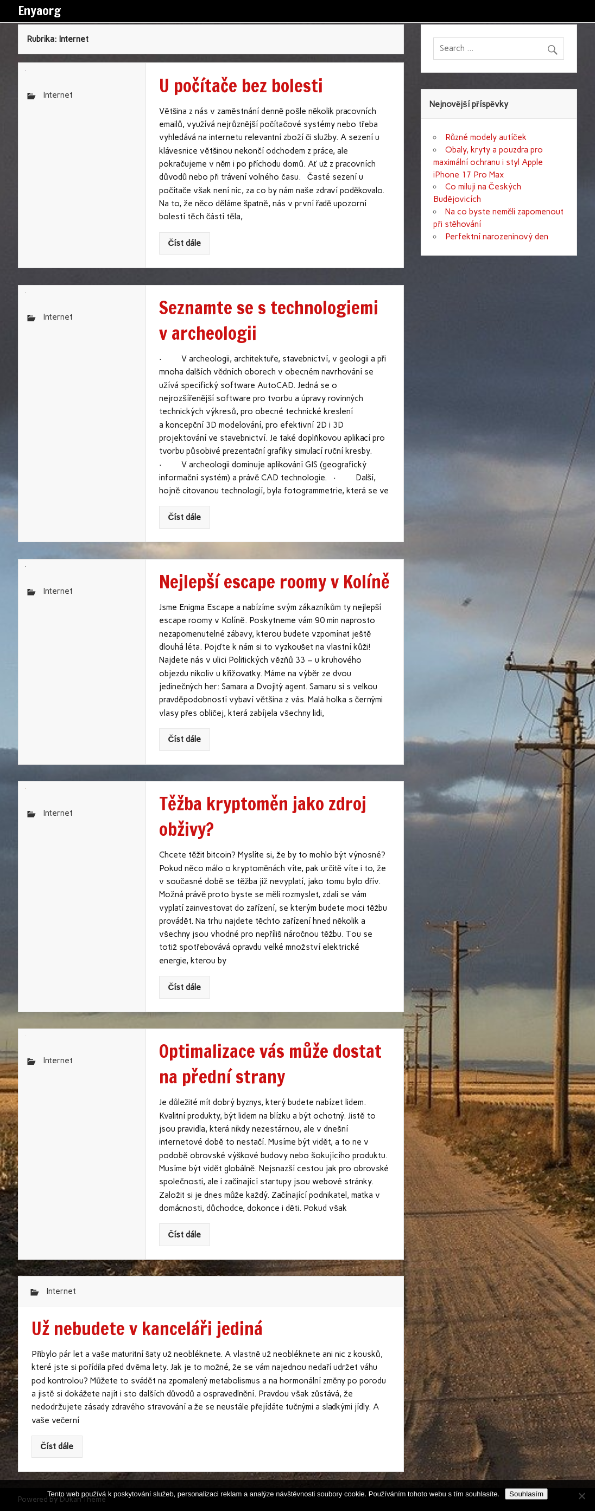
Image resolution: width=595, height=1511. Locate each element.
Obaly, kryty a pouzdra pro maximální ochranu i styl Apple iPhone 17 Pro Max (488, 162)
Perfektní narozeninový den (496, 237)
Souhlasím (526, 1494)
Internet (58, 95)
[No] (581, 1495)
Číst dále (184, 243)
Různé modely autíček (486, 137)
